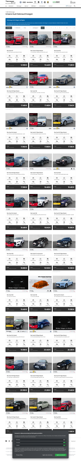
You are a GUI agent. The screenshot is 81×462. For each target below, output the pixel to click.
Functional (18, 442)
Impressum (73, 441)
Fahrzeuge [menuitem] (19, 6)
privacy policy (22, 451)
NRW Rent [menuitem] (33, 6)
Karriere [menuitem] (50, 6)
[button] (27, 28)
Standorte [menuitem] (11, 6)
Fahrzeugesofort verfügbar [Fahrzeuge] (69, 6)
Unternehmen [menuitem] (42, 6)
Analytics (18, 445)
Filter (8, 27)
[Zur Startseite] (6, 6)
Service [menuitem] (26, 6)
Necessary (18, 439)
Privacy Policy (19, 455)
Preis (10, 65)
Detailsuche (17, 27)
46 (66, 27)
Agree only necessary (47, 455)
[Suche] (75, 6)
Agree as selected (61, 455)
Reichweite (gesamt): (55, 271)
